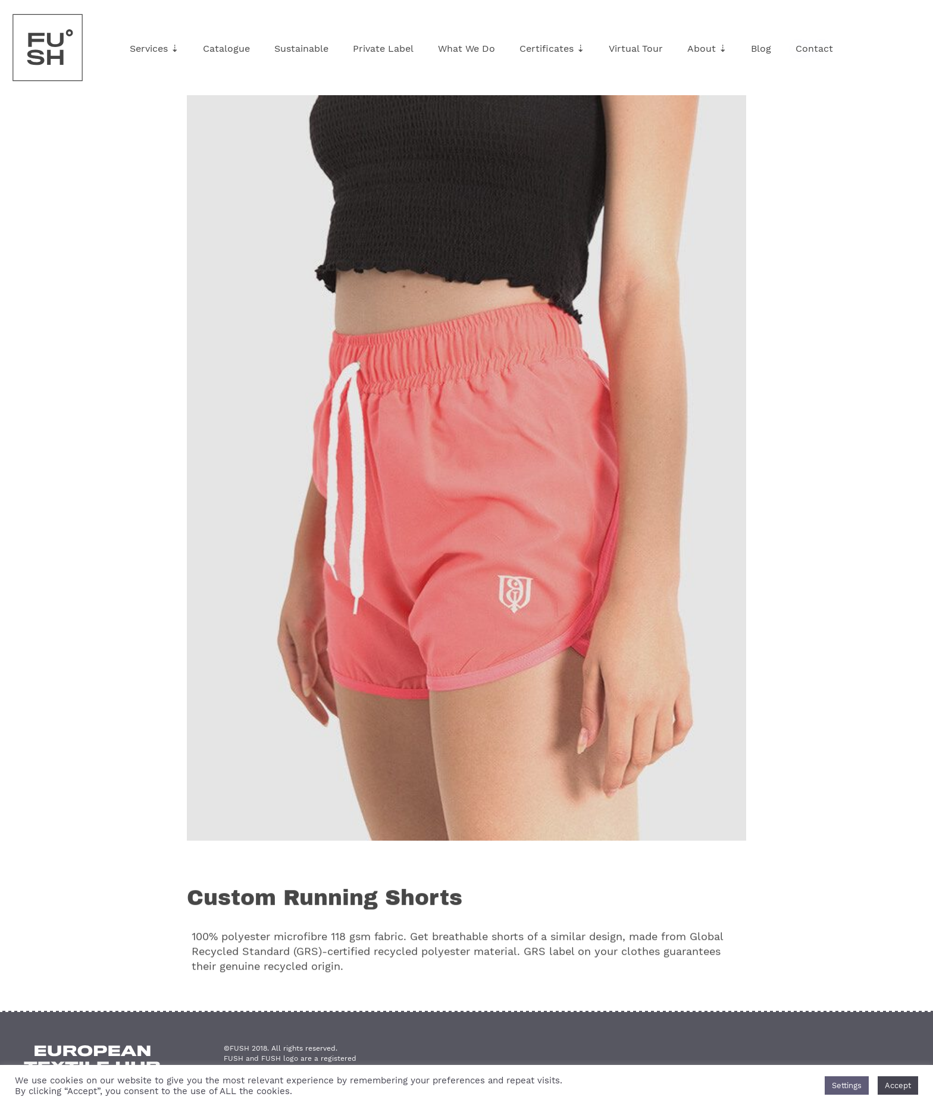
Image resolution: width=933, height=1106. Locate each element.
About (707, 48)
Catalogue (226, 48)
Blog (761, 48)
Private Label (383, 48)
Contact (814, 48)
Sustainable (301, 48)
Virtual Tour (636, 48)
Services (154, 48)
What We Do (466, 48)
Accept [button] (898, 1085)
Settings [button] (847, 1085)
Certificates (551, 48)
